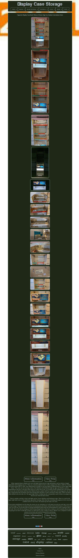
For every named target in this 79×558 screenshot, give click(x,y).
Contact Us (40, 551)
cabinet (49, 542)
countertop (30, 536)
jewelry (64, 536)
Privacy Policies (40, 553)
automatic (19, 533)
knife (34, 536)
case (26, 542)
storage (16, 538)
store (30, 538)
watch (58, 535)
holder (38, 533)
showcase (30, 533)
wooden (54, 539)
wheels (49, 536)
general (54, 533)
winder (43, 539)
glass (39, 535)
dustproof (50, 533)
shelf (33, 542)
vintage (44, 533)
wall (39, 539)
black (59, 539)
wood (13, 533)
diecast (44, 536)
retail (53, 536)
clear (55, 543)
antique (49, 539)
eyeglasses (65, 539)
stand (23, 533)
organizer (16, 536)
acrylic (60, 533)
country (24, 539)
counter (67, 533)
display (40, 542)
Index (40, 548)
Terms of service (40, 555)
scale (35, 539)
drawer (24, 536)
